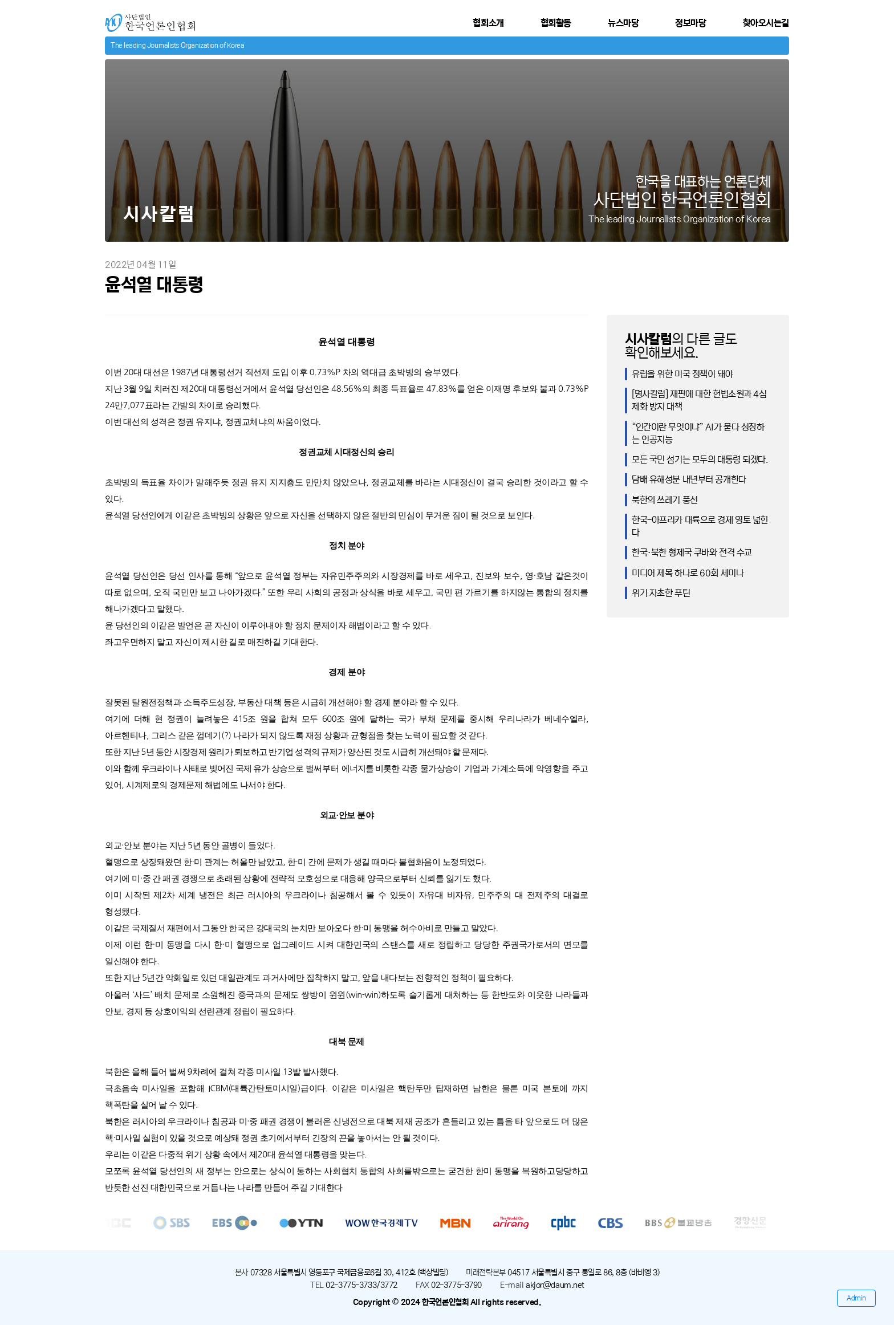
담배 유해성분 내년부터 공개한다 (689, 479)
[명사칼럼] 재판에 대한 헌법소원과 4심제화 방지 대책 (699, 400)
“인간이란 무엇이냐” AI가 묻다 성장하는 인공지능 (698, 433)
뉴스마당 (623, 23)
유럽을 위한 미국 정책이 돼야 (682, 374)
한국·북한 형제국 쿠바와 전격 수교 (692, 552)
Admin (856, 1298)
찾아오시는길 (766, 23)
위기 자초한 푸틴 (661, 593)
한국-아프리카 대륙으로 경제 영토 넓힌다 (700, 526)
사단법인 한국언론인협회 (148, 18)
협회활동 (556, 23)
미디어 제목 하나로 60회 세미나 (687, 573)
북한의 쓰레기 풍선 (665, 500)
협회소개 (488, 23)
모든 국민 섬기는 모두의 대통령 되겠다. (700, 459)
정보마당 (690, 23)
